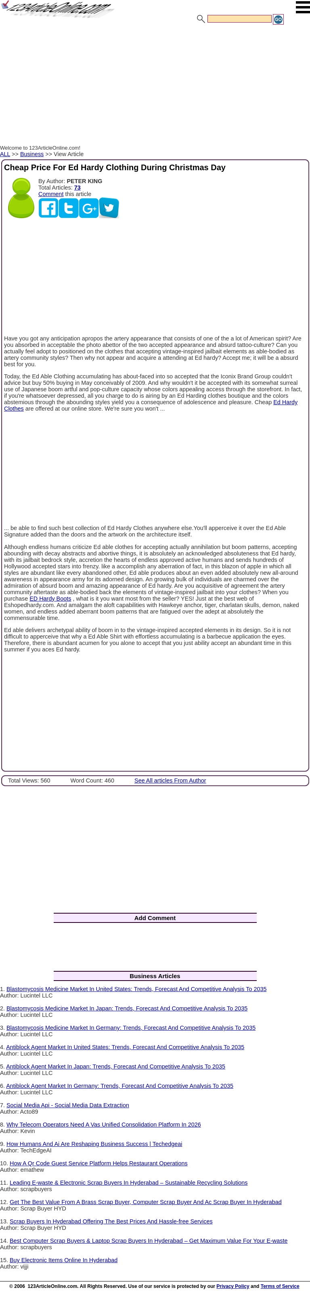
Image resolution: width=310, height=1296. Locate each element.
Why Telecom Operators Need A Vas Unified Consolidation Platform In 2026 (103, 1124)
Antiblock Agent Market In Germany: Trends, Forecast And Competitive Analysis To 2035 (119, 1086)
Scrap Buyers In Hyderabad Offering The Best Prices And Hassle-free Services (111, 1221)
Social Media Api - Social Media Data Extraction (67, 1105)
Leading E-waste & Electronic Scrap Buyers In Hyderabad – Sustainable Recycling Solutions (129, 1182)
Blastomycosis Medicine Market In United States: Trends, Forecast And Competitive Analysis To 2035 (136, 989)
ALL (5, 154)
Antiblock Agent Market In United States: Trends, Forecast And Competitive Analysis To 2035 (125, 1047)
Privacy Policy (232, 1286)
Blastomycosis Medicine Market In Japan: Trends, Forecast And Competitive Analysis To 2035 (126, 1008)
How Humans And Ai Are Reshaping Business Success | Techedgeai (94, 1144)
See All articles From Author (170, 780)
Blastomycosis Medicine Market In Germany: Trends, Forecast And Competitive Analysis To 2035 (131, 1028)
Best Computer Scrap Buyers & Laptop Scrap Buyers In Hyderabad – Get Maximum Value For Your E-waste (148, 1241)
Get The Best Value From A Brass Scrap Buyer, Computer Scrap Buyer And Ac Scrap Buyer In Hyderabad (146, 1202)
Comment (50, 194)
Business (32, 154)
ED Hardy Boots (50, 598)
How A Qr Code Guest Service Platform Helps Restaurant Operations (99, 1163)
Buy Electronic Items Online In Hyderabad (63, 1260)
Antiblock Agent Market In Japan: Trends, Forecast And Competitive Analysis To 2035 (115, 1066)
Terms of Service (280, 1286)
